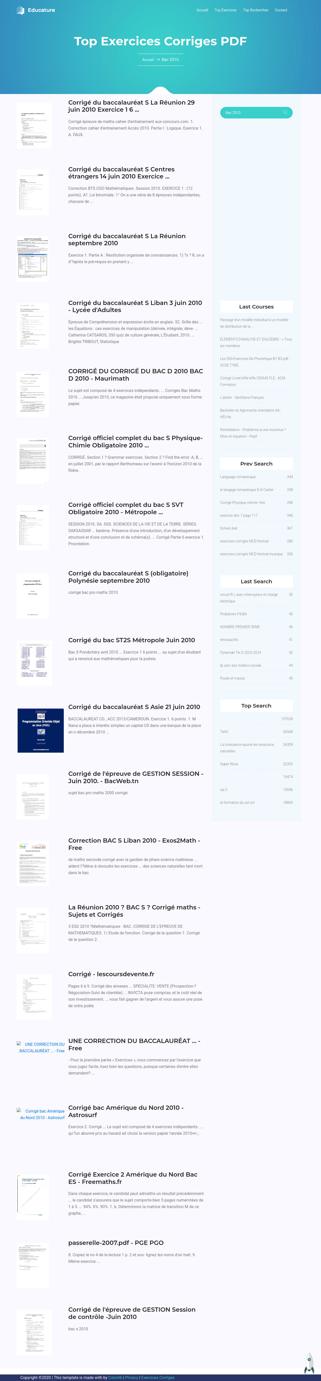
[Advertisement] (256, 209)
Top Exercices (226, 10)
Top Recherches (255, 10)
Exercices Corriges (158, 1377)
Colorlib (115, 1377)
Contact (281, 10)
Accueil (202, 10)
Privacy (131, 1377)
